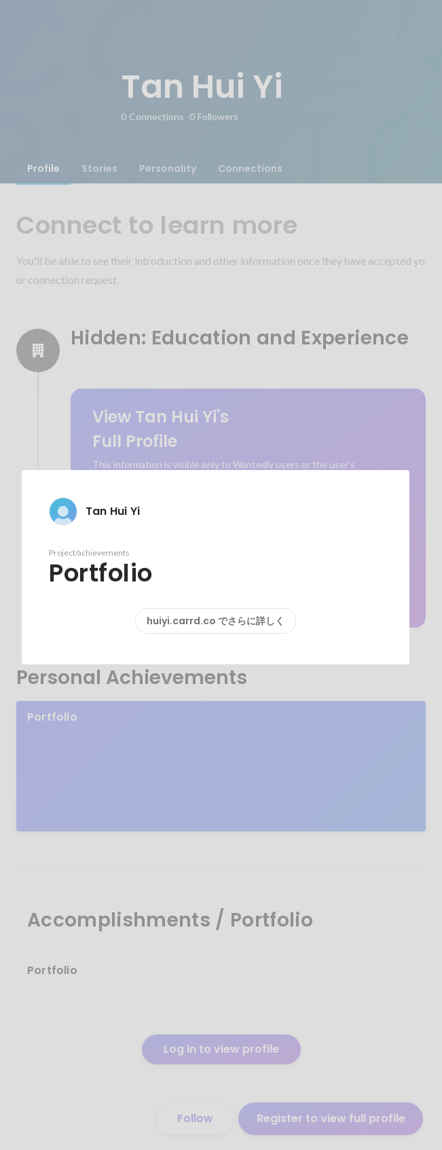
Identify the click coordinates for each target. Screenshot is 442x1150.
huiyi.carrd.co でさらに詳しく (215, 621)
